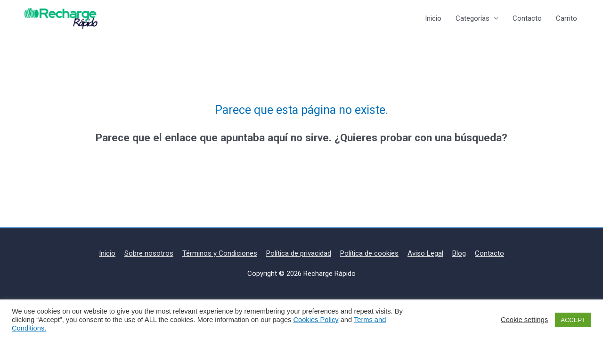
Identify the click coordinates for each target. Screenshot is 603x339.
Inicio (433, 18)
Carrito (566, 18)
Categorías (472, 18)
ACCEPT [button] (573, 319)
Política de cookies (369, 253)
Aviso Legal (425, 253)
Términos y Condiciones (219, 253)
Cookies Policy (315, 319)
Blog (459, 253)
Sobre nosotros (148, 253)
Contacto (527, 18)
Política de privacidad (298, 253)
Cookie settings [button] (524, 319)
